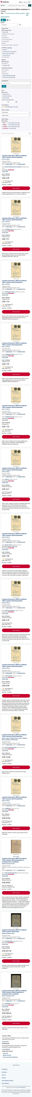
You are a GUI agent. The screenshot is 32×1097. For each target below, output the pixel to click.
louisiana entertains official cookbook (15, 13)
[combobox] (18, 5)
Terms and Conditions (21, 1087)
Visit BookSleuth (6, 1049)
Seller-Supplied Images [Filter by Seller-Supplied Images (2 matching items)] (8, 75)
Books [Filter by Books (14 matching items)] (5, 32)
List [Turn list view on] (3, 20)
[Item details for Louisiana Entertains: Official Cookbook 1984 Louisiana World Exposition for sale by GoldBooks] (16, 786)
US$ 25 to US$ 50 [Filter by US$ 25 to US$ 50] (7, 96)
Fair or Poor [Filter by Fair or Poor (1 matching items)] (6, 55)
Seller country (5, 115)
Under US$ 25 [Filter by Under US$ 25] (6, 94)
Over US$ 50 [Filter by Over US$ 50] (5, 97)
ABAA (13, 546)
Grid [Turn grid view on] (8, 20)
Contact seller (5, 171)
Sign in (25, 2)
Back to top (16, 1065)
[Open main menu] (3, 5)
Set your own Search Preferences (10, 1057)
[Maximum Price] (12, 102)
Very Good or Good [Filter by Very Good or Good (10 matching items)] (8, 53)
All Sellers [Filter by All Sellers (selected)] (5, 121)
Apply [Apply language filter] (4, 86)
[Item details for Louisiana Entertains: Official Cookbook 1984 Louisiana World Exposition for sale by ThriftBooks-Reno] (16, 207)
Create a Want (5, 1041)
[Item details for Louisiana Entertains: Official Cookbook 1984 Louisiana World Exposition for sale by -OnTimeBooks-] (16, 654)
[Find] (29, 5)
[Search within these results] (16, 133)
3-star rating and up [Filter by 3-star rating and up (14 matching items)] (11, 124)
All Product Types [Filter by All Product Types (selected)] (6, 30)
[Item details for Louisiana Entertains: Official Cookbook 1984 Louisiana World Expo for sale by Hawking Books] (16, 920)
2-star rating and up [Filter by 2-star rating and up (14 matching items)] (11, 122)
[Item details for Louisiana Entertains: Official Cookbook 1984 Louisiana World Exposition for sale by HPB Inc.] (16, 457)
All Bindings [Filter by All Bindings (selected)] (5, 61)
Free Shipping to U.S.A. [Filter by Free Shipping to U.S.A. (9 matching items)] (10, 106)
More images (16, 856)
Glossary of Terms (7, 1055)
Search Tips (5, 1053)
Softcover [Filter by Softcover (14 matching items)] (6, 65)
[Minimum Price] (4, 102)
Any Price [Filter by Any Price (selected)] (5, 92)
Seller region (5, 112)
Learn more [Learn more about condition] (9, 47)
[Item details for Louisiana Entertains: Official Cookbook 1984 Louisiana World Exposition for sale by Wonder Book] (16, 523)
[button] (30, 133)
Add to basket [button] (16, 188)
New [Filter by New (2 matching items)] (4, 49)
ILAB (16, 546)
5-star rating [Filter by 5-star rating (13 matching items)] (9, 128)
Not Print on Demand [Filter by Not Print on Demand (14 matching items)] (8, 77)
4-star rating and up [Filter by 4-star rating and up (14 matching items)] (11, 126)
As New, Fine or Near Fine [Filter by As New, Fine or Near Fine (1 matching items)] (9, 51)
